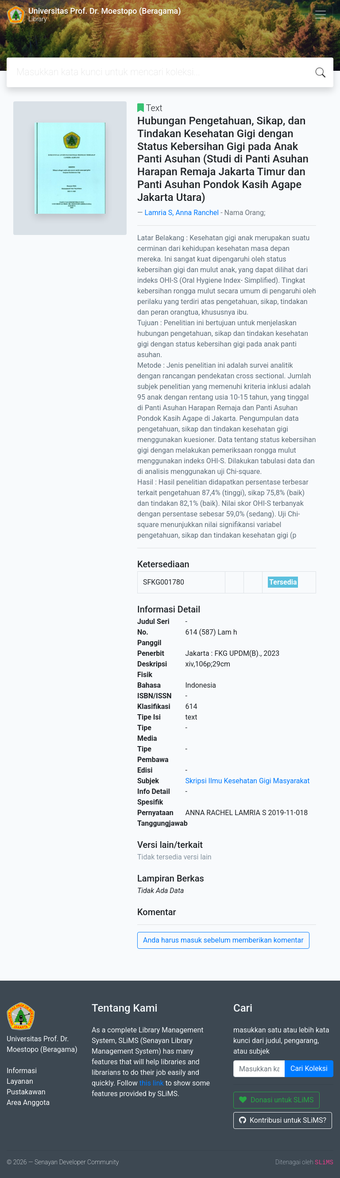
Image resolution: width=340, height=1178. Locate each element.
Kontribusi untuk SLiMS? (282, 1120)
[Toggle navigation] (320, 14)
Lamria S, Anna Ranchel (181, 212)
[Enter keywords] (259, 1068)
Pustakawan (26, 1092)
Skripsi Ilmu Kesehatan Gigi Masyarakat (247, 781)
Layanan (20, 1081)
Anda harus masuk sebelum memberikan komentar (223, 940)
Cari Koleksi (309, 1068)
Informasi (22, 1070)
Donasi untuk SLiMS (276, 1100)
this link (151, 1083)
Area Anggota (28, 1102)
